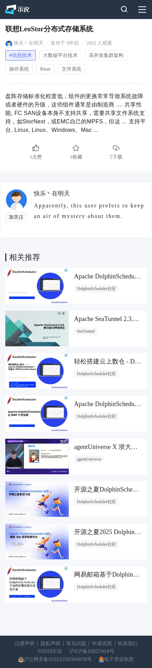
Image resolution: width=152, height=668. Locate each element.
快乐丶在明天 (28, 43)
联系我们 (128, 643)
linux (45, 69)
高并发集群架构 (106, 55)
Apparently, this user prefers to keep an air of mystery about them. (89, 211)
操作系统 (19, 69)
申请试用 (102, 643)
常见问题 (76, 643)
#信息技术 (20, 55)
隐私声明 (50, 643)
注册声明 (25, 643)
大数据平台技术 (60, 55)
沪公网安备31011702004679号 (58, 659)
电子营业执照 (119, 659)
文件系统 (71, 69)
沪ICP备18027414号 (91, 651)
